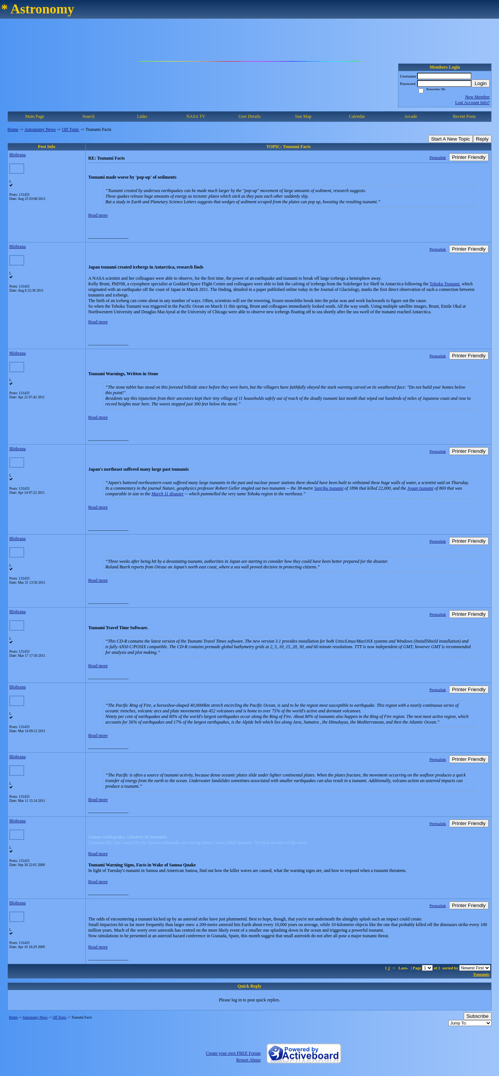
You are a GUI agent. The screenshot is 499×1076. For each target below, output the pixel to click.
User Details (249, 116)
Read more (98, 215)
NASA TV (195, 116)
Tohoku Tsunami (445, 283)
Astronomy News (39, 129)
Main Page (34, 116)
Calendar (357, 116)
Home (12, 129)
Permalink (437, 157)
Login (480, 83)
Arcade (410, 116)
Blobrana (17, 154)
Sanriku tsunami (328, 488)
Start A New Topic (450, 139)
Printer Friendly (469, 157)
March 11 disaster (168, 493)
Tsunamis (481, 974)
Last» (403, 968)
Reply (482, 139)
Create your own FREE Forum (233, 1053)
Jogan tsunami (420, 488)
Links (142, 116)
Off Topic (70, 129)
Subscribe (478, 1016)
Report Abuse (248, 1060)
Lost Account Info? (472, 102)
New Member (477, 97)
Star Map (303, 116)
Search (88, 116)
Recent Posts (464, 116)
